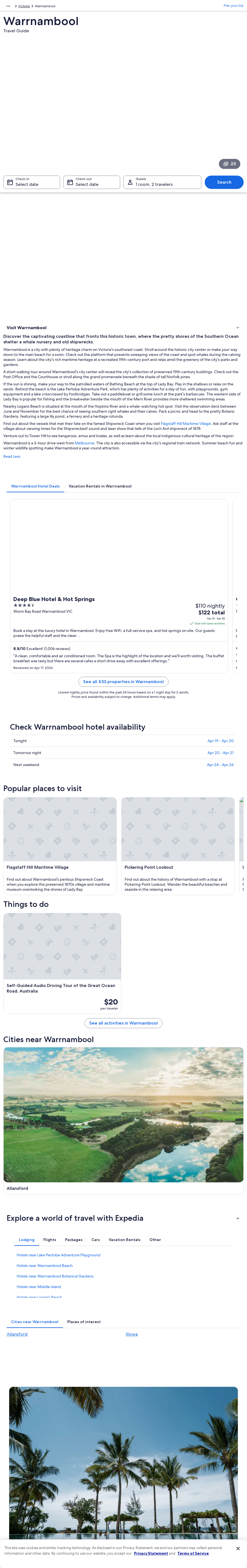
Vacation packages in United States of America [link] (95, 1473)
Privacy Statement (151, 1553)
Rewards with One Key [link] (86, 1515)
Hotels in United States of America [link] (94, 1448)
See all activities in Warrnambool (123, 1023)
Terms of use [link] (138, 1453)
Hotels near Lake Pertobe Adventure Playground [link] (58, 1187)
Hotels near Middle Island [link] (39, 1218)
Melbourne (84, 451)
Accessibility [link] (138, 1480)
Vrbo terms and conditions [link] (149, 1471)
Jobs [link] (12, 1444)
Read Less (11, 465)
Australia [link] (83, 7)
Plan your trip (234, 7)
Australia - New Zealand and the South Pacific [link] (37, 7)
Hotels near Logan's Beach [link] (39, 1229)
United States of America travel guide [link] (92, 1437)
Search (224, 185)
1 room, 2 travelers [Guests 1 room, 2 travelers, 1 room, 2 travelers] (154, 187)
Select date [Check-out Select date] (87, 187)
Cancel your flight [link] (201, 1457)
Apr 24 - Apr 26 (220, 773)
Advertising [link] (17, 1488)
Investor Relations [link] (22, 1480)
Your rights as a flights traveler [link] (210, 1493)
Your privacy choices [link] (144, 1488)
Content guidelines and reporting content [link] (154, 1499)
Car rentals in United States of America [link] (91, 1495)
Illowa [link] (132, 1266)
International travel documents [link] (211, 1484)
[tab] (35, 495)
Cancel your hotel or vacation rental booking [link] (214, 1446)
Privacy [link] (134, 1435)
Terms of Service (193, 1553)
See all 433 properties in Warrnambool (123, 690)
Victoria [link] (101, 7)
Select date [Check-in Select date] (27, 187)
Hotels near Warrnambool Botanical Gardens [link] (55, 1208)
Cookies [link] (134, 1444)
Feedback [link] (16, 1506)
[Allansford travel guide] (62, 1087)
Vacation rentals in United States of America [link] (95, 1459)
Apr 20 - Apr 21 (221, 761)
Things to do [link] (17, 336)
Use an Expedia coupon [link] (206, 1475)
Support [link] (194, 1435)
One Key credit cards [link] (84, 1524)
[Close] (238, 1548)
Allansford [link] (17, 1266)
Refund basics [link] (198, 1466)
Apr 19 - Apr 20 (221, 749)
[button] (123, 1150)
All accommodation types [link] (88, 1506)
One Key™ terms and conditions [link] (153, 1462)
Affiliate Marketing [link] (23, 1497)
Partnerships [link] (18, 1462)
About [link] (13, 1435)
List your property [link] (22, 1453)
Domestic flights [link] (81, 1484)
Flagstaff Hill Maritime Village (186, 432)
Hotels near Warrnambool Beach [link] (45, 1197)
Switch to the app (113, 1378)
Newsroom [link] (17, 1471)
